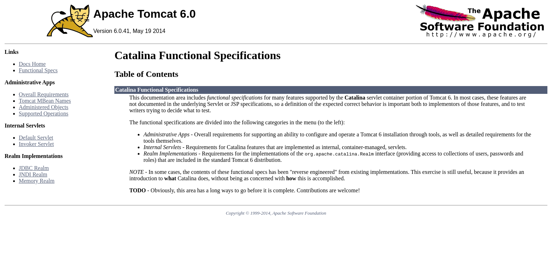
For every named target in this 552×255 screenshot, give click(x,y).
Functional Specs (38, 70)
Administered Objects (43, 107)
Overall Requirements (44, 94)
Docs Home (32, 64)
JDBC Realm (34, 168)
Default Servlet (36, 138)
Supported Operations (43, 113)
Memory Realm (37, 181)
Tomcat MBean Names (45, 101)
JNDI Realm (33, 174)
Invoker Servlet (36, 144)
